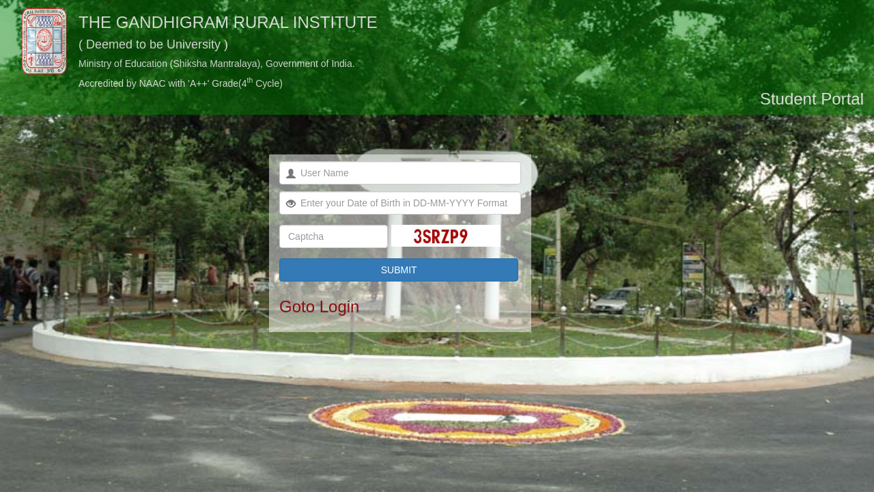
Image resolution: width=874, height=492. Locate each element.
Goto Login (319, 306)
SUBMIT (399, 269)
